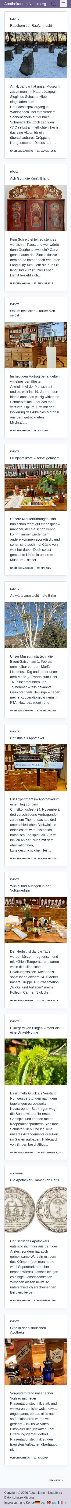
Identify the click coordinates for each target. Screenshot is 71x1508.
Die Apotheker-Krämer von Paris (34, 1180)
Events (14, 19)
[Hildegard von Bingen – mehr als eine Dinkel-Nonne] (36, 1062)
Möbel (14, 171)
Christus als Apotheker (27, 738)
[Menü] (63, 3)
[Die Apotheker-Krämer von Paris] (36, 1209)
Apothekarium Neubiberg (25, 4)
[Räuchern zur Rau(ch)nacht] (36, 55)
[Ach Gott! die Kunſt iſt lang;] (36, 208)
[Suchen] (53, 4)
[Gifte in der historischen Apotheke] (36, 1361)
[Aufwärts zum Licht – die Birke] (36, 625)
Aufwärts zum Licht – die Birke (33, 595)
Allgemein (17, 1173)
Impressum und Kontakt (20, 1502)
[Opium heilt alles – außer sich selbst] (36, 345)
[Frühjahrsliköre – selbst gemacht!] (36, 487)
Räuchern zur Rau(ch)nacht (31, 25)
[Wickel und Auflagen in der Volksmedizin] (36, 920)
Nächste (56, 1480)
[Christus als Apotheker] (36, 767)
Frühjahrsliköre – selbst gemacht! (35, 458)
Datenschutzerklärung (19, 1497)
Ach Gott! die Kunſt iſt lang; (30, 178)
